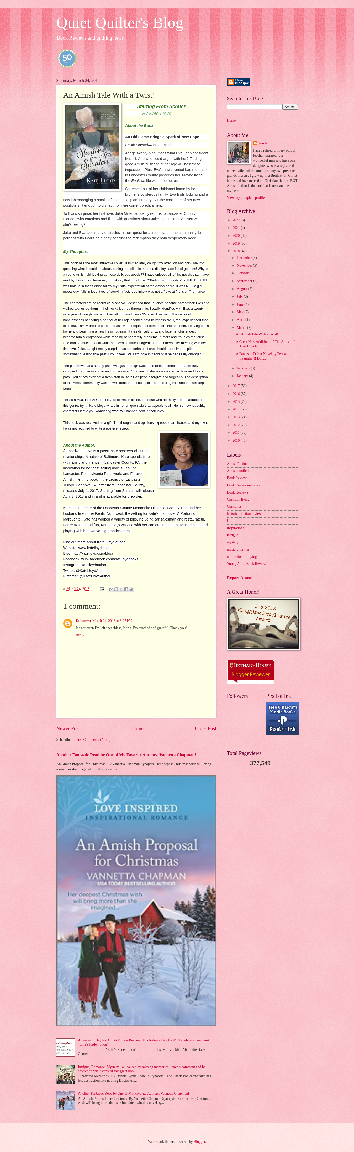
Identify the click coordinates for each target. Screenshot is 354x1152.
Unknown (83, 621)
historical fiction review (244, 514)
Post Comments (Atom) (93, 740)
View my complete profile (246, 198)
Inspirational (236, 528)
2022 (237, 220)
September (245, 281)
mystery (233, 542)
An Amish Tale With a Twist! (257, 334)
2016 (237, 394)
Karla (263, 143)
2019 (237, 243)
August (242, 289)
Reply (80, 635)
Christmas (234, 506)
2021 (237, 228)
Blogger (199, 1142)
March (242, 328)
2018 (237, 251)
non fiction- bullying (242, 557)
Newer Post (68, 728)
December (244, 258)
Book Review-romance (244, 485)
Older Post (205, 728)
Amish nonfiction (239, 471)
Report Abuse (239, 578)
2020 (237, 236)
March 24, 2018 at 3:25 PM (112, 621)
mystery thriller (238, 549)
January (243, 376)
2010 (237, 440)
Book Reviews (237, 492)
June (240, 304)
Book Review (237, 478)
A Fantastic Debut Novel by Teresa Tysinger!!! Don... (261, 356)
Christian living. (239, 499)
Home (137, 728)
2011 (237, 433)
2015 (237, 402)
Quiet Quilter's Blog (119, 22)
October (243, 273)
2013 (237, 417)
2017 (237, 386)
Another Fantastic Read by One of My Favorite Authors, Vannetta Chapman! (126, 755)
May (240, 312)
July (240, 296)
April (241, 320)
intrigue (232, 535)
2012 (237, 425)
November (245, 265)
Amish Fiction (237, 464)
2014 (237, 409)
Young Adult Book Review (246, 564)
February (244, 368)
